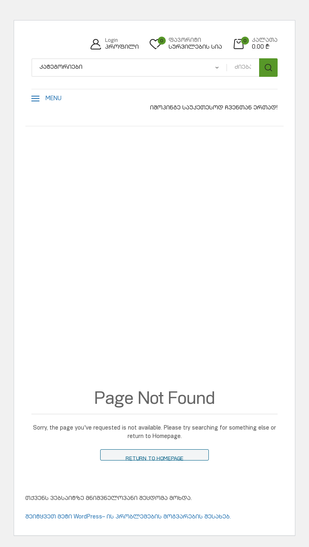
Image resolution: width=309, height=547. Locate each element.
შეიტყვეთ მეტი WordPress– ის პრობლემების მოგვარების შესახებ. (128, 517)
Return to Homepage (154, 459)
